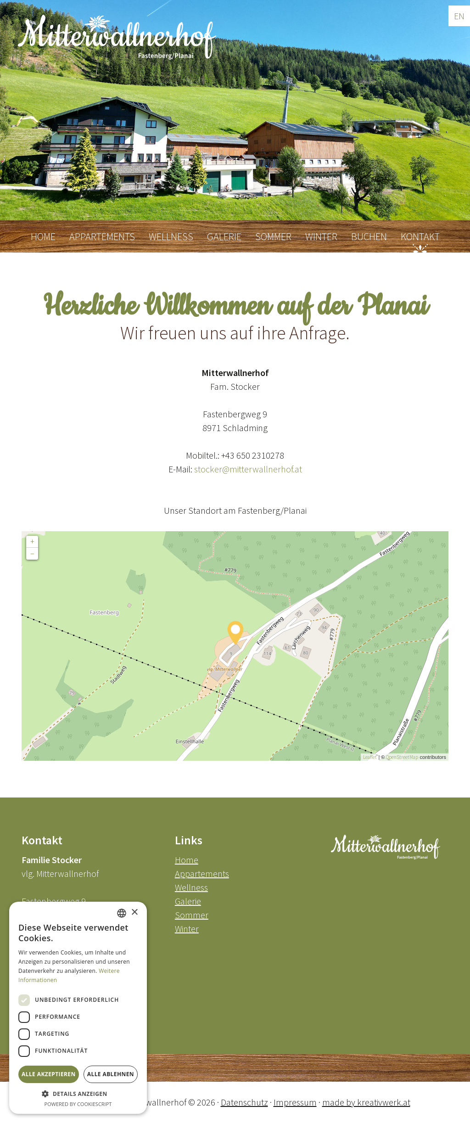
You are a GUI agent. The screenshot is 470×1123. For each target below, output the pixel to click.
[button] (78, 1093)
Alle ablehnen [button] (110, 1074)
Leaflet (370, 757)
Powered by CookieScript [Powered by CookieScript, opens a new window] (78, 1104)
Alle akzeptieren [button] (49, 1074)
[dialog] (78, 1008)
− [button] (32, 553)
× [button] (134, 912)
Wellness (191, 887)
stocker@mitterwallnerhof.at (248, 469)
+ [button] (32, 541)
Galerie (188, 901)
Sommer (191, 915)
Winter (187, 928)
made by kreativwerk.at (366, 1102)
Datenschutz (244, 1102)
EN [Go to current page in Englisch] (459, 16)
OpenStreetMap (402, 757)
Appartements (202, 873)
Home (186, 859)
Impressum (295, 1102)
